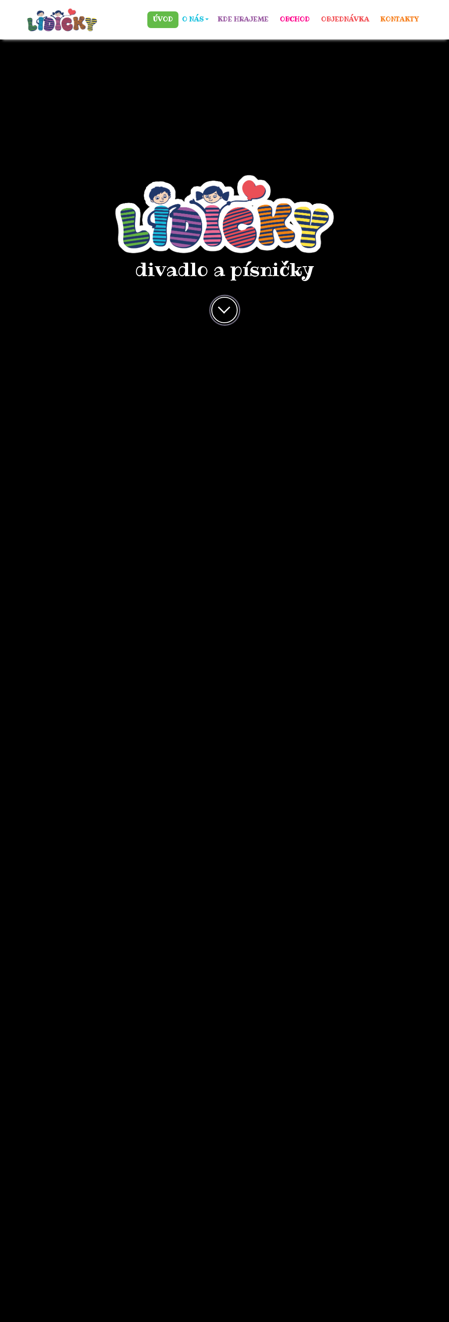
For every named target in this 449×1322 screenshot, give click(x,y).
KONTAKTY (399, 19)
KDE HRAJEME (242, 19)
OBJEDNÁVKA (345, 19)
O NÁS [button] (192, 19)
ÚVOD (163, 19)
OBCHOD (295, 19)
